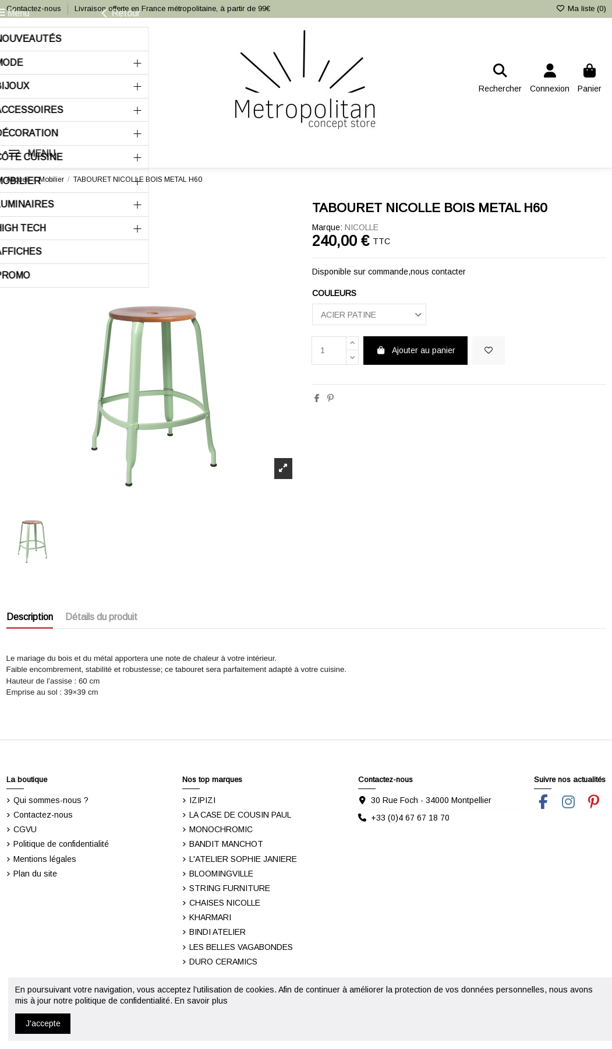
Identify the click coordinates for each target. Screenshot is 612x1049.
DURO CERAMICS (223, 961)
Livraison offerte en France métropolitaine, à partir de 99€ (172, 8)
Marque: (327, 227)
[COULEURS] (369, 314)
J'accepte (43, 1023)
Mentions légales (44, 859)
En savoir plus (201, 1000)
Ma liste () (581, 8)
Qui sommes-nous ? (51, 800)
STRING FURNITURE (229, 888)
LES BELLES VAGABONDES (241, 947)
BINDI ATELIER (217, 932)
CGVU (25, 829)
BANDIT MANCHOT (226, 844)
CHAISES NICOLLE (224, 902)
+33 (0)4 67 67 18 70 (410, 817)
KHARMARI (210, 917)
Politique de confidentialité (61, 844)
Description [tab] (29, 617)
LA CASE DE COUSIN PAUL (240, 814)
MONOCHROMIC (221, 829)
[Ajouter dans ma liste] (488, 350)
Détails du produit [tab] (101, 617)
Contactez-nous (34, 8)
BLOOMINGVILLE (221, 873)
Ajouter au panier (415, 350)
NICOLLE (361, 227)
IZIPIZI (202, 800)
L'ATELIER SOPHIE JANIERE (243, 859)
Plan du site (35, 873)
